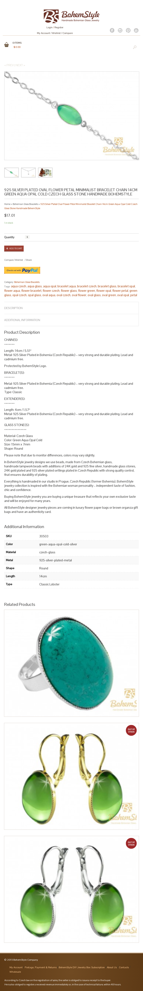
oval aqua (48, 295)
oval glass (94, 295)
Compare (68, 33)
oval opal (123, 295)
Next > (20, 65)
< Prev (9, 65)
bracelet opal (126, 286)
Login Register (54, 27)
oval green (109, 295)
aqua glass (34, 286)
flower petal (120, 291)
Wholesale (15, 972)
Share (29, 259)
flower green (86, 291)
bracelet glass (107, 286)
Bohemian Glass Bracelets (25, 204)
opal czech (19, 295)
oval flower (79, 295)
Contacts (124, 967)
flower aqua (12, 291)
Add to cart (15, 248)
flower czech (51, 291)
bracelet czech (87, 286)
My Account (43, 33)
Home (7, 204)
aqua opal (49, 286)
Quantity (9, 237)
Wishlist (56, 33)
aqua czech (18, 286)
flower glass (69, 291)
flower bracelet (31, 291)
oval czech (64, 295)
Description (13, 308)
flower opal (103, 291)
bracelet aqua (66, 286)
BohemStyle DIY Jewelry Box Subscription (82, 967)
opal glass (34, 295)
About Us (112, 967)
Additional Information (22, 320)
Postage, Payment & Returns (41, 967)
